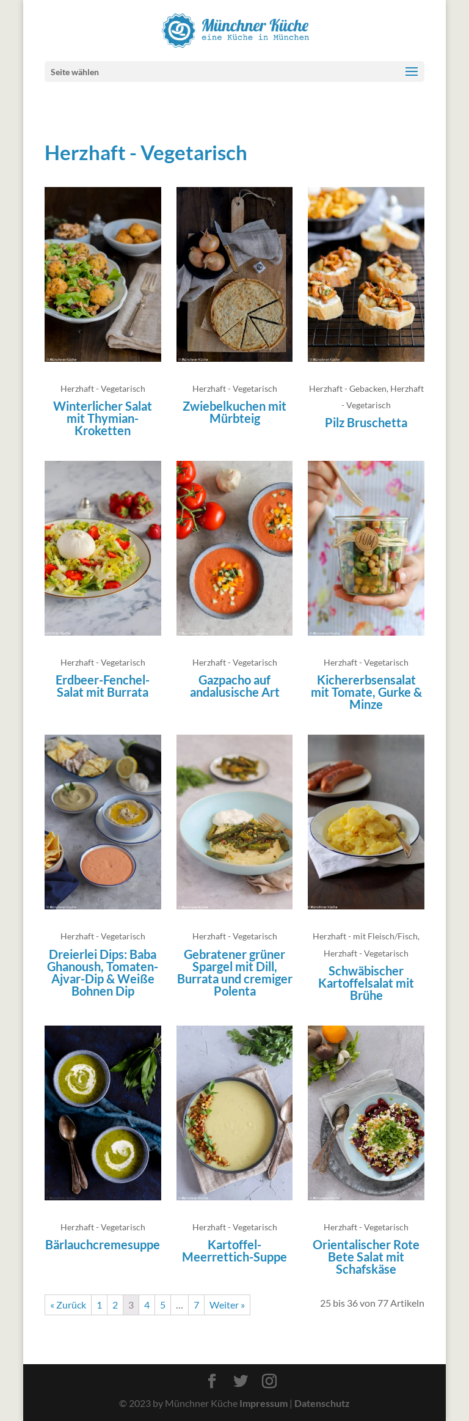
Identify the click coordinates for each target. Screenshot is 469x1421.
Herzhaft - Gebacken (348, 388)
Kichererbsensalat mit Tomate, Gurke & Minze (366, 691)
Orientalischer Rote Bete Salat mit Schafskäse (366, 1256)
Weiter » (227, 1304)
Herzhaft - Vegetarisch (102, 388)
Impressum (263, 1403)
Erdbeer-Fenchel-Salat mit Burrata (103, 685)
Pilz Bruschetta (366, 422)
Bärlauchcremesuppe (102, 1244)
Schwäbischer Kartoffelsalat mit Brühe (366, 982)
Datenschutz (322, 1403)
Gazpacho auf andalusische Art (235, 685)
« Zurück (68, 1304)
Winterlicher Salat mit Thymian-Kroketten (102, 418)
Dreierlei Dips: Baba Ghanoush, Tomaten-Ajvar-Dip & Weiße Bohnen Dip (102, 972)
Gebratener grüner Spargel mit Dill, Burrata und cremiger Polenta (235, 972)
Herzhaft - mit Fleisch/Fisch (365, 936)
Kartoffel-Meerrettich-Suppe (234, 1250)
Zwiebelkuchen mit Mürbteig (234, 411)
